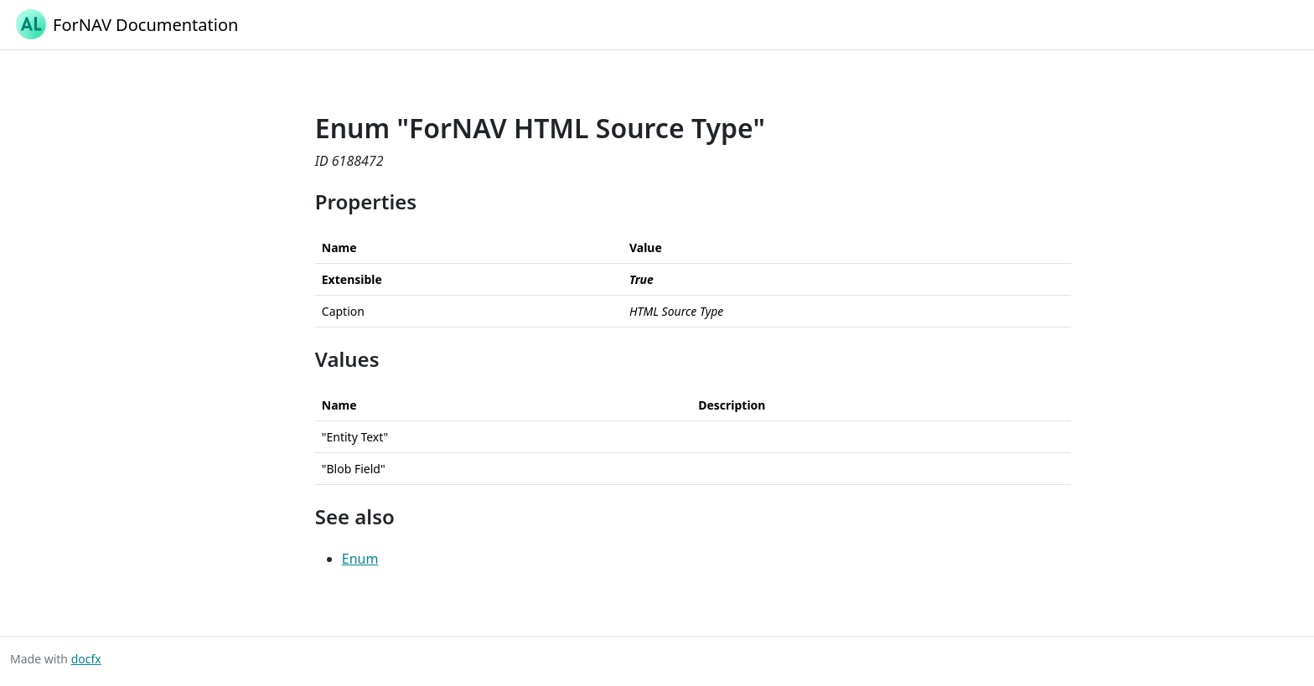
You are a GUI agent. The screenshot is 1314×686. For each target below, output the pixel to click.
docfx (86, 659)
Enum (360, 558)
